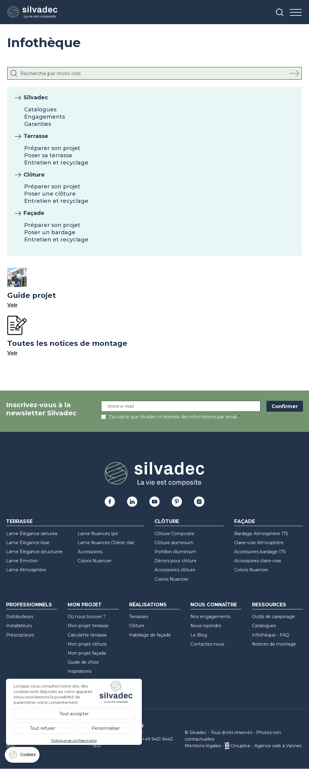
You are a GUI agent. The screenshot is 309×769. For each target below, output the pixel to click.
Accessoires (90, 551)
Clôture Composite (174, 533)
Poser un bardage (49, 232)
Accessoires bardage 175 (259, 551)
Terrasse (36, 136)
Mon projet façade (87, 653)
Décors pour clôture (175, 560)
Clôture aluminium (173, 542)
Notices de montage (274, 644)
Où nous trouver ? (87, 616)
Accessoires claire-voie (257, 560)
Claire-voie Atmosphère (259, 542)
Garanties (37, 124)
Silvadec (36, 97)
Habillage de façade (150, 635)
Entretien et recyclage (56, 162)
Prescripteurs (20, 635)
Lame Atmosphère (26, 570)
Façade (34, 213)
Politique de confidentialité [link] (74, 740)
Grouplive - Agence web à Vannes (266, 745)
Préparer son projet (52, 148)
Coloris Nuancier (95, 560)
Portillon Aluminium (175, 551)
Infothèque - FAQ (270, 635)
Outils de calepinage (273, 616)
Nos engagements (210, 616)
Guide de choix (83, 662)
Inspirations (79, 671)
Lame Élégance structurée (34, 551)
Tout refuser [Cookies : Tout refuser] (42, 728)
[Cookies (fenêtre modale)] (22, 756)
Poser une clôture (50, 193)
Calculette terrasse (87, 635)
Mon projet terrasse (88, 625)
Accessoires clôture (174, 570)
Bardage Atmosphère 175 (261, 533)
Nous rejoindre (205, 625)
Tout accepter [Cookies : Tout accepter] (74, 713)
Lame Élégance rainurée (32, 533)
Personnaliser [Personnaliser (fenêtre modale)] (105, 728)
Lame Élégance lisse (27, 542)
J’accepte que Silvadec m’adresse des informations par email (173, 417)
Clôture (34, 174)
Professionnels (29, 605)
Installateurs (19, 625)
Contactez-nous (207, 644)
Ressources (269, 605)
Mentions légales (203, 745)
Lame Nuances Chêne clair (106, 542)
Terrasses (138, 616)
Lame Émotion (22, 560)
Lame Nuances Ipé (98, 533)
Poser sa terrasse (48, 155)
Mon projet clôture (87, 644)
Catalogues (40, 109)
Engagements (44, 116)
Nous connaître (213, 605)
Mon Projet (85, 605)
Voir (12, 305)
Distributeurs (19, 616)
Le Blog (198, 635)
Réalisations (148, 605)
